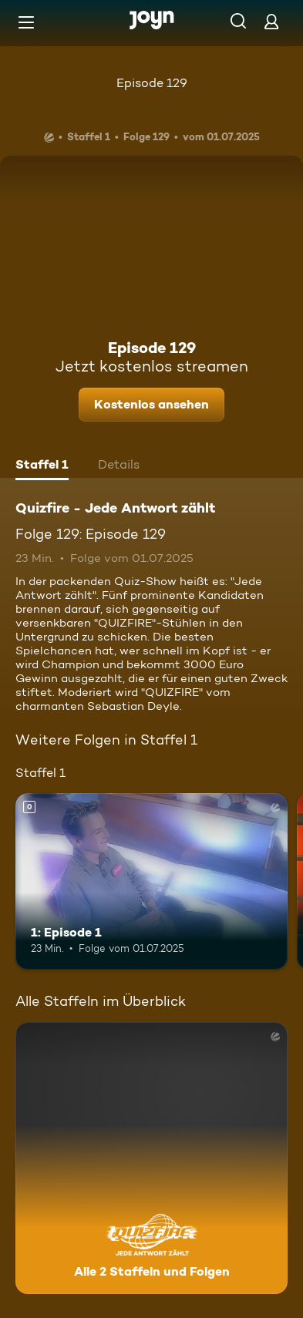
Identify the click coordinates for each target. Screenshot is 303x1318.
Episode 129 (151, 83)
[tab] (42, 466)
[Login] (271, 21)
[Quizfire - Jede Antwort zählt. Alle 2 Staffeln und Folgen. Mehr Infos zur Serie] (151, 1158)
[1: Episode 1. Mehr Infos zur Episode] (151, 881)
